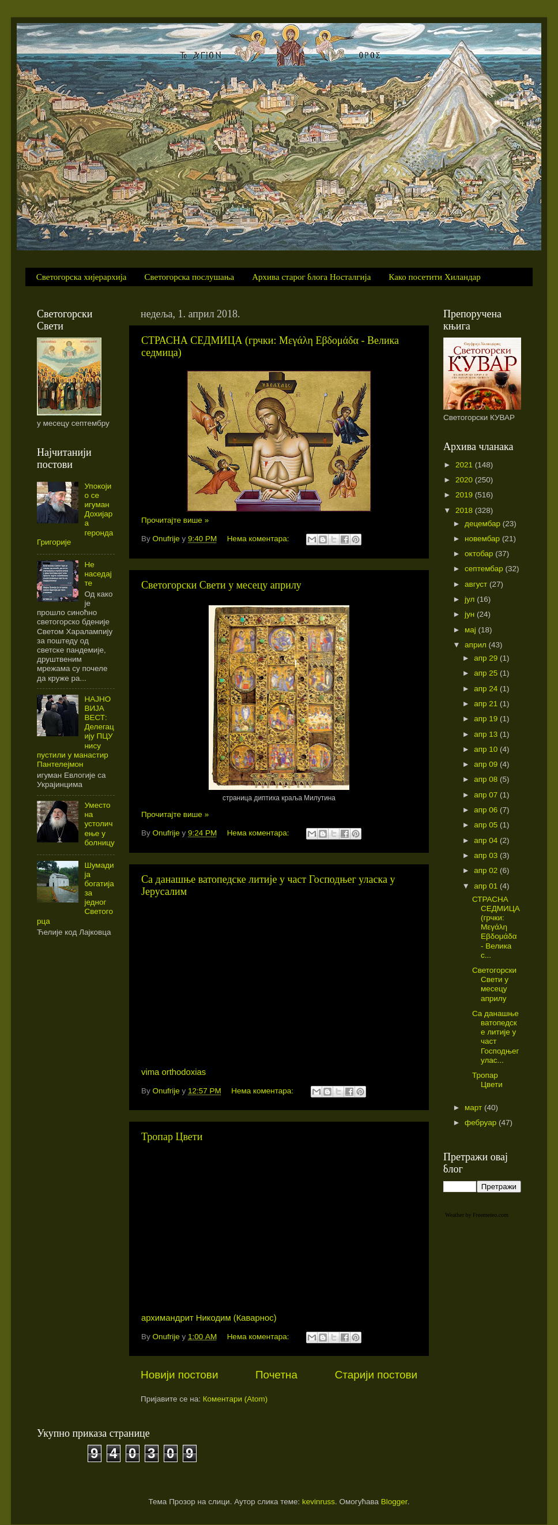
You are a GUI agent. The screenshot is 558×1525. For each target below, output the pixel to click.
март (474, 1107)
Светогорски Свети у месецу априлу (221, 585)
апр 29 (487, 658)
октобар (480, 553)
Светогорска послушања (190, 277)
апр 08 (487, 779)
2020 (465, 479)
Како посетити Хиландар (434, 277)
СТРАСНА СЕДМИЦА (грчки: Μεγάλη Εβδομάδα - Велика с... (496, 927)
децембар (484, 523)
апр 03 (487, 855)
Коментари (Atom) (235, 1399)
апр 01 (487, 886)
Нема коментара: (259, 538)
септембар (485, 568)
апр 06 (487, 809)
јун (471, 614)
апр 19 (487, 718)
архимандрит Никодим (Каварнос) (209, 1317)
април (477, 644)
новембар (483, 538)
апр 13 (487, 734)
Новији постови (179, 1375)
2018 (465, 510)
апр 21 (487, 703)
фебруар (482, 1122)
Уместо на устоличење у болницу (99, 824)
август (477, 584)
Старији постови (376, 1375)
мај (471, 629)
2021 (465, 464)
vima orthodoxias (173, 1072)
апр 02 (487, 870)
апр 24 (487, 688)
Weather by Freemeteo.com (476, 1215)
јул (471, 599)
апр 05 (487, 824)
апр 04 (487, 840)
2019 (465, 494)
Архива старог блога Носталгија (311, 277)
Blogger (394, 1501)
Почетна (276, 1375)
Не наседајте (97, 573)
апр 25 (487, 673)
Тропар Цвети (171, 1136)
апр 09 (487, 764)
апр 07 (487, 794)
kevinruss (318, 1501)
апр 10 (487, 749)
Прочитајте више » (175, 520)
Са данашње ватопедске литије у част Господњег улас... (495, 1037)
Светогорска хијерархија (81, 277)
